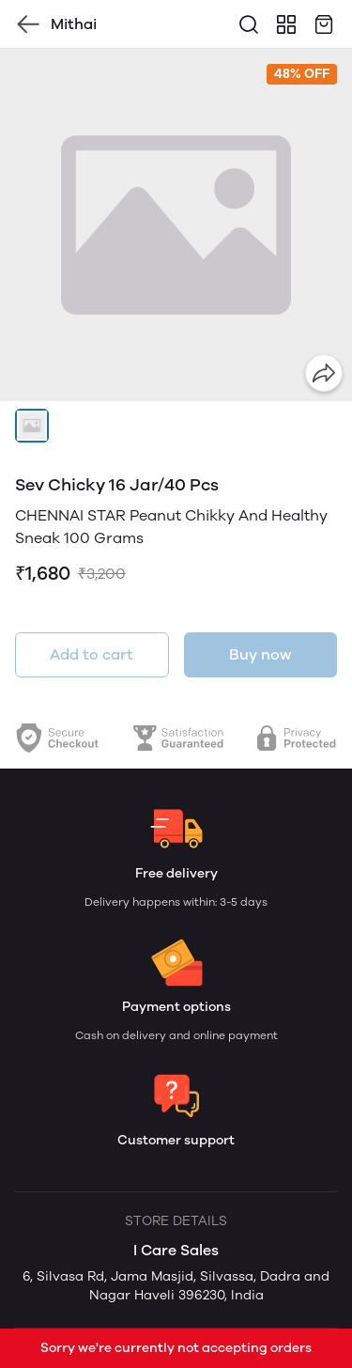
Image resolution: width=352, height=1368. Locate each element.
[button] (32, 426)
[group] (176, 225)
